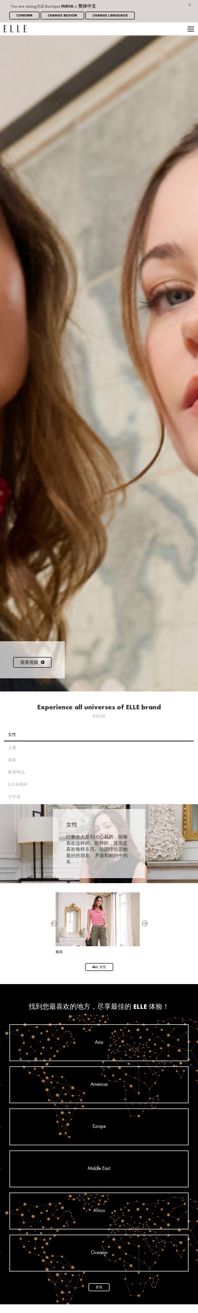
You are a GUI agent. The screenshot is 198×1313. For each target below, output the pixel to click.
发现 (99, 1287)
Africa (99, 1210)
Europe (99, 1126)
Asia (99, 1042)
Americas (99, 1084)
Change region (62, 15)
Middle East (99, 1168)
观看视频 (32, 662)
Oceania (99, 1252)
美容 (12, 760)
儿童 (12, 748)
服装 (98, 923)
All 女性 (99, 967)
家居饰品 (16, 772)
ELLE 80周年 (18, 785)
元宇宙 (14, 797)
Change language (110, 15)
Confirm (24, 15)
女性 (12, 735)
